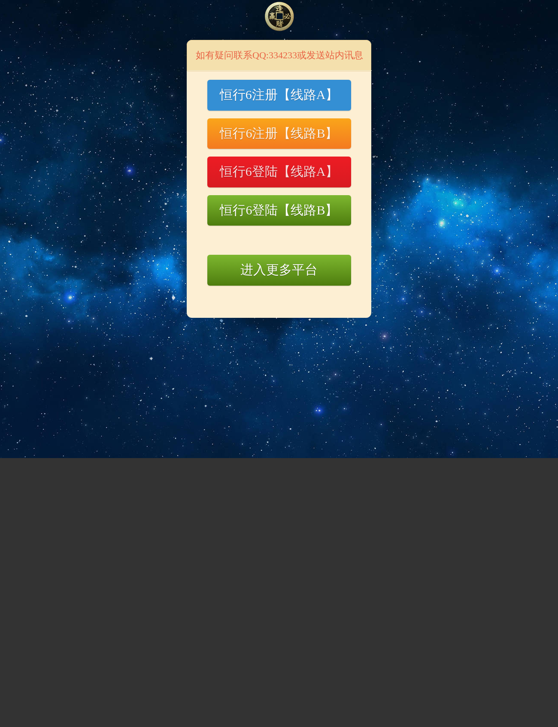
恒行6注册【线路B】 (279, 133)
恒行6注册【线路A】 (279, 94)
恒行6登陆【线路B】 (279, 210)
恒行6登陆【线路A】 (279, 171)
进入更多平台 (279, 269)
